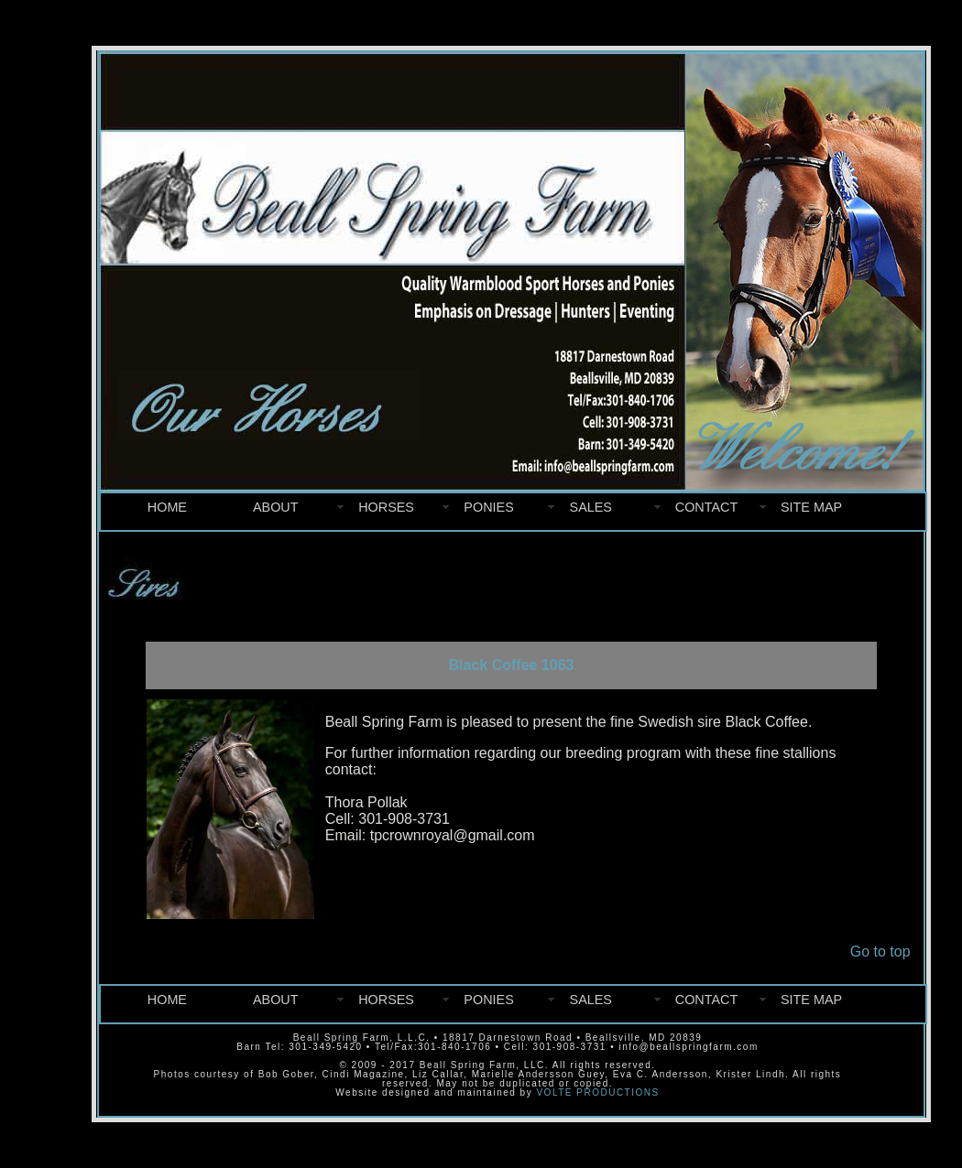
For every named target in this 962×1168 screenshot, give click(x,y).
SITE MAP (811, 507)
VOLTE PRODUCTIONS (597, 1092)
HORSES (386, 507)
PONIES (488, 507)
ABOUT (276, 507)
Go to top (880, 951)
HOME (167, 507)
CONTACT (706, 507)
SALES (591, 507)
